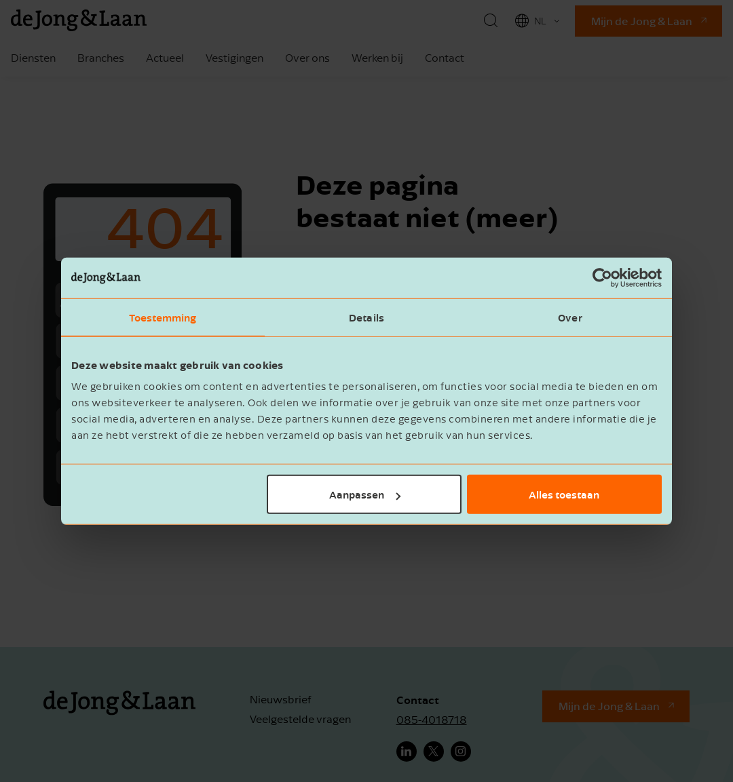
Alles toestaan (564, 494)
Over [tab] (570, 317)
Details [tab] (366, 317)
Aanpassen (364, 494)
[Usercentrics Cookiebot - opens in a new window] (602, 277)
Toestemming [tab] (162, 317)
